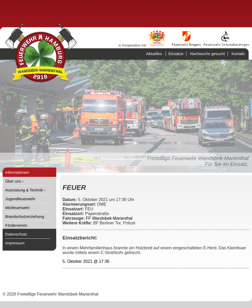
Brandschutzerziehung (24, 216)
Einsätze (176, 53)
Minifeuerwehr (17, 207)
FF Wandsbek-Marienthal (109, 218)
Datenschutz (16, 234)
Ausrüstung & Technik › (25, 190)
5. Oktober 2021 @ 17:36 (85, 261)
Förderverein (16, 225)
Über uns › (14, 181)
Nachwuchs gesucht (207, 53)
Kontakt (238, 53)
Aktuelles (154, 53)
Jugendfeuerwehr (20, 199)
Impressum (14, 243)
